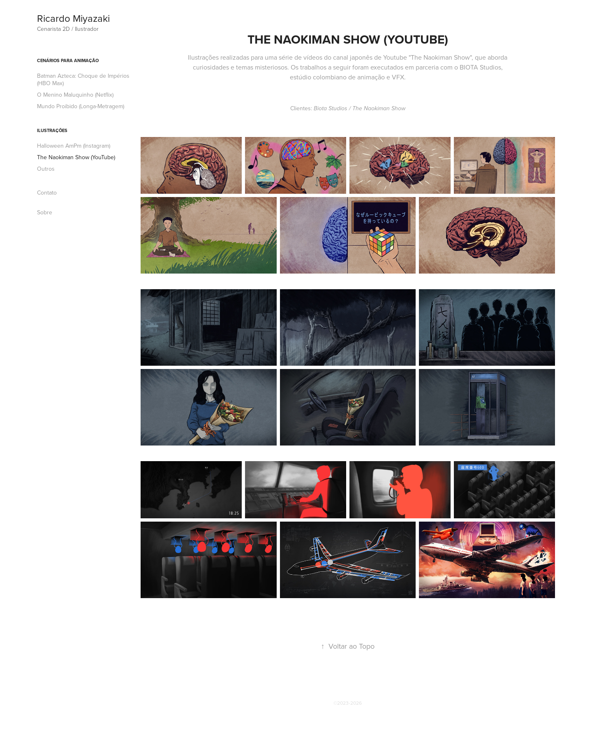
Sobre (44, 212)
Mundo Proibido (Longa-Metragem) (80, 106)
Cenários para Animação (68, 60)
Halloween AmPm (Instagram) (73, 146)
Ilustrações (52, 130)
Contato (47, 192)
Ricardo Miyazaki (73, 18)
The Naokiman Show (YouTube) (76, 157)
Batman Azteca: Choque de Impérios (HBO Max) (83, 79)
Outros (46, 169)
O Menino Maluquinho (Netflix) (75, 95)
